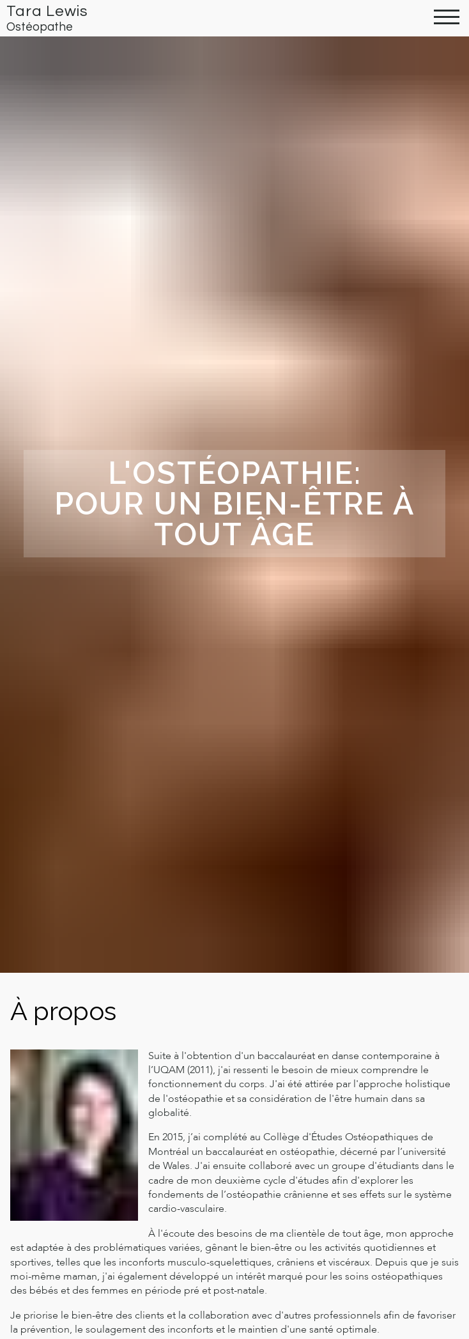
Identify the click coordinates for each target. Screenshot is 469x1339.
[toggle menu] (446, 18)
